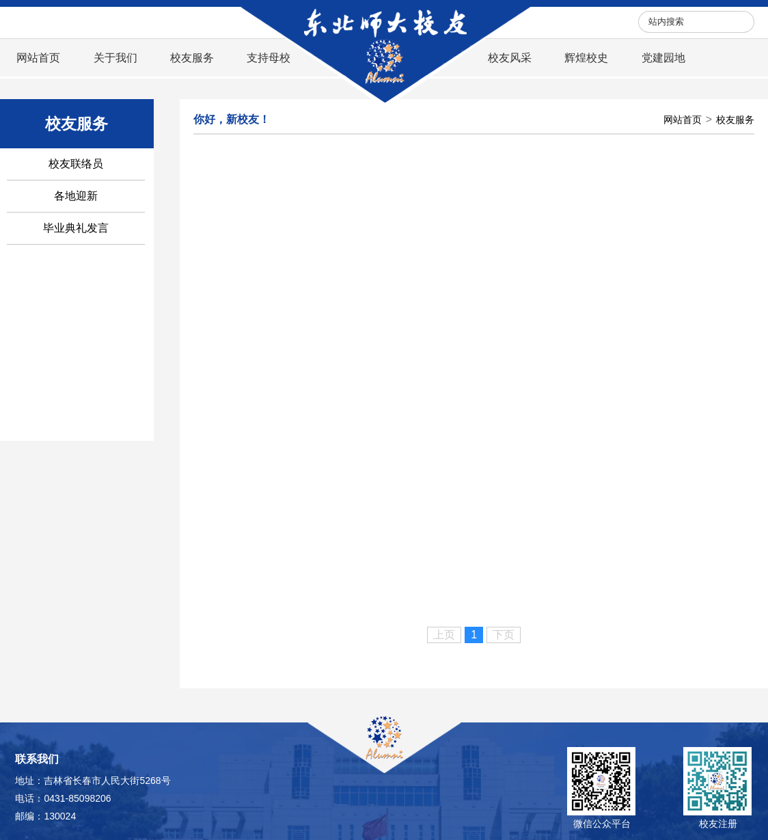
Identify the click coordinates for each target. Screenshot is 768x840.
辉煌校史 (586, 58)
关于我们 (115, 58)
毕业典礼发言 (76, 228)
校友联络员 (76, 164)
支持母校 (268, 58)
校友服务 (192, 58)
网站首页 (38, 58)
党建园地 (663, 58)
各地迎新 (76, 196)
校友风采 (510, 58)
